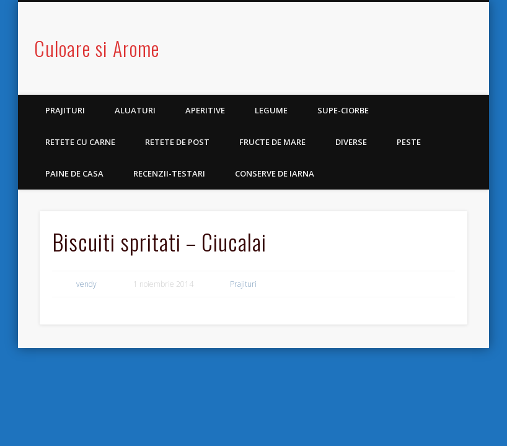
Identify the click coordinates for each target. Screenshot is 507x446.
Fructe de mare (272, 141)
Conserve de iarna (274, 173)
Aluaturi (135, 110)
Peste (409, 141)
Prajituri (65, 110)
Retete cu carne (80, 141)
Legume (271, 110)
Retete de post (177, 141)
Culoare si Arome (96, 48)
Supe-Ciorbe (343, 110)
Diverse (351, 141)
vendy (86, 284)
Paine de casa (74, 173)
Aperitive (205, 110)
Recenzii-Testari (169, 173)
